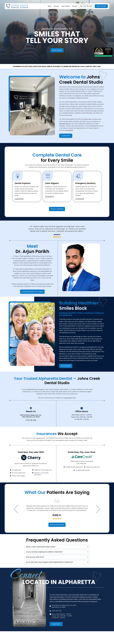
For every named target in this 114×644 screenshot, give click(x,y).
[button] (57, 547)
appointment (68, 398)
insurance (39, 438)
